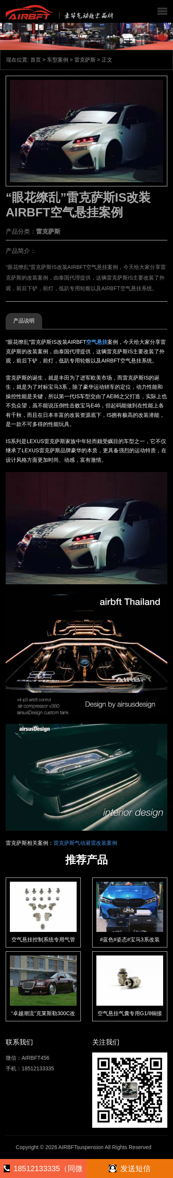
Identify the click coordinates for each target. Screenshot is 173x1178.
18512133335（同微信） (43, 1171)
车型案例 (57, 60)
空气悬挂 (96, 342)
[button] (162, 11)
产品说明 (24, 321)
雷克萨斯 (85, 60)
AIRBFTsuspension (81, 1147)
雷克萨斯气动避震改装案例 (85, 843)
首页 (35, 60)
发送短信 (130, 1168)
